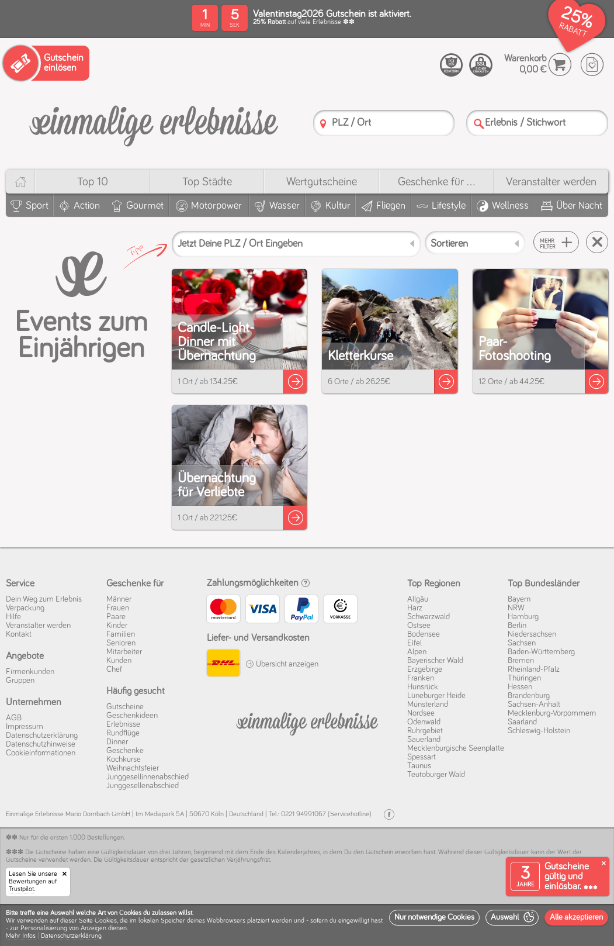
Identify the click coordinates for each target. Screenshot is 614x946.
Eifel (414, 643)
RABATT (573, 30)
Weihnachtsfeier (132, 768)
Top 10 (92, 182)
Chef (114, 669)
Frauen (117, 608)
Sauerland (423, 740)
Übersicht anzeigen (281, 664)
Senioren (121, 643)
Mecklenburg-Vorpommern (552, 713)
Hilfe (13, 617)
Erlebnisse (123, 724)
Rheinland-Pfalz (534, 669)
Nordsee (421, 713)
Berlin (517, 626)
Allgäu (417, 599)
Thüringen (524, 678)
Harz (414, 608)
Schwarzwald (428, 617)
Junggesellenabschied (142, 786)
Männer (118, 599)
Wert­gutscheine (321, 182)
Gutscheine (125, 707)
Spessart (421, 757)
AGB (14, 718)
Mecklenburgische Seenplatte (455, 748)
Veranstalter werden (551, 182)
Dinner (117, 742)
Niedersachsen (532, 634)
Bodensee (423, 634)
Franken (420, 678)
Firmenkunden (30, 672)
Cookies (106, 920)
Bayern (519, 599)
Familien (120, 634)
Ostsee (419, 626)
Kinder (116, 626)
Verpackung (25, 608)
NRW (516, 608)
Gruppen (20, 680)
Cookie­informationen (40, 753)
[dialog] (307, 925)
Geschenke (125, 751)
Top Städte (207, 182)
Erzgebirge (424, 669)
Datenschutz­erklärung (42, 735)
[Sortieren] (475, 242)
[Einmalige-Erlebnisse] (153, 121)
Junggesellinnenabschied (147, 777)
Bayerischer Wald (435, 661)
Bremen (521, 661)
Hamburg (523, 617)
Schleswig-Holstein (539, 731)
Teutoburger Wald (436, 775)
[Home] (20, 182)
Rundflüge (123, 733)
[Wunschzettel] (592, 64)
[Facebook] (389, 814)
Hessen (520, 687)
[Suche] (479, 123)
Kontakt (19, 634)
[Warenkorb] (560, 64)
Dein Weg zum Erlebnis (44, 599)
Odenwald (423, 722)
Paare (116, 617)
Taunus (419, 766)
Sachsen (522, 643)
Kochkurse (123, 759)
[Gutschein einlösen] (46, 63)
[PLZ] (323, 123)
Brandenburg (529, 696)
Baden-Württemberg (541, 652)
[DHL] (223, 665)
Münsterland (427, 704)
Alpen (416, 652)
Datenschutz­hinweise (40, 744)
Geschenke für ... (436, 182)
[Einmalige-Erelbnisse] (307, 721)
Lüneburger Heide (436, 696)
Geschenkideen (132, 716)
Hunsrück (422, 687)
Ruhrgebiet (425, 731)
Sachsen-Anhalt (534, 704)
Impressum (24, 727)
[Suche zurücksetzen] (597, 242)
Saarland (522, 722)
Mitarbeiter (124, 652)
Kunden (118, 661)
